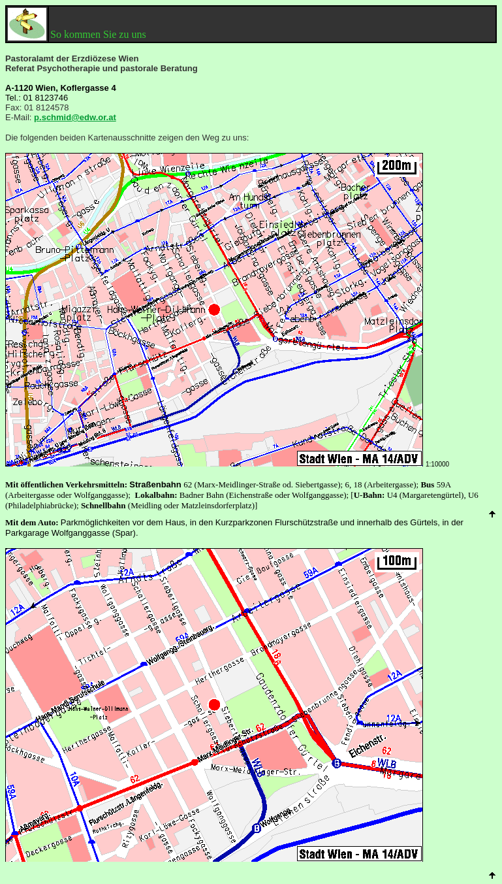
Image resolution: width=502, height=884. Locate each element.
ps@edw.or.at (75, 117)
